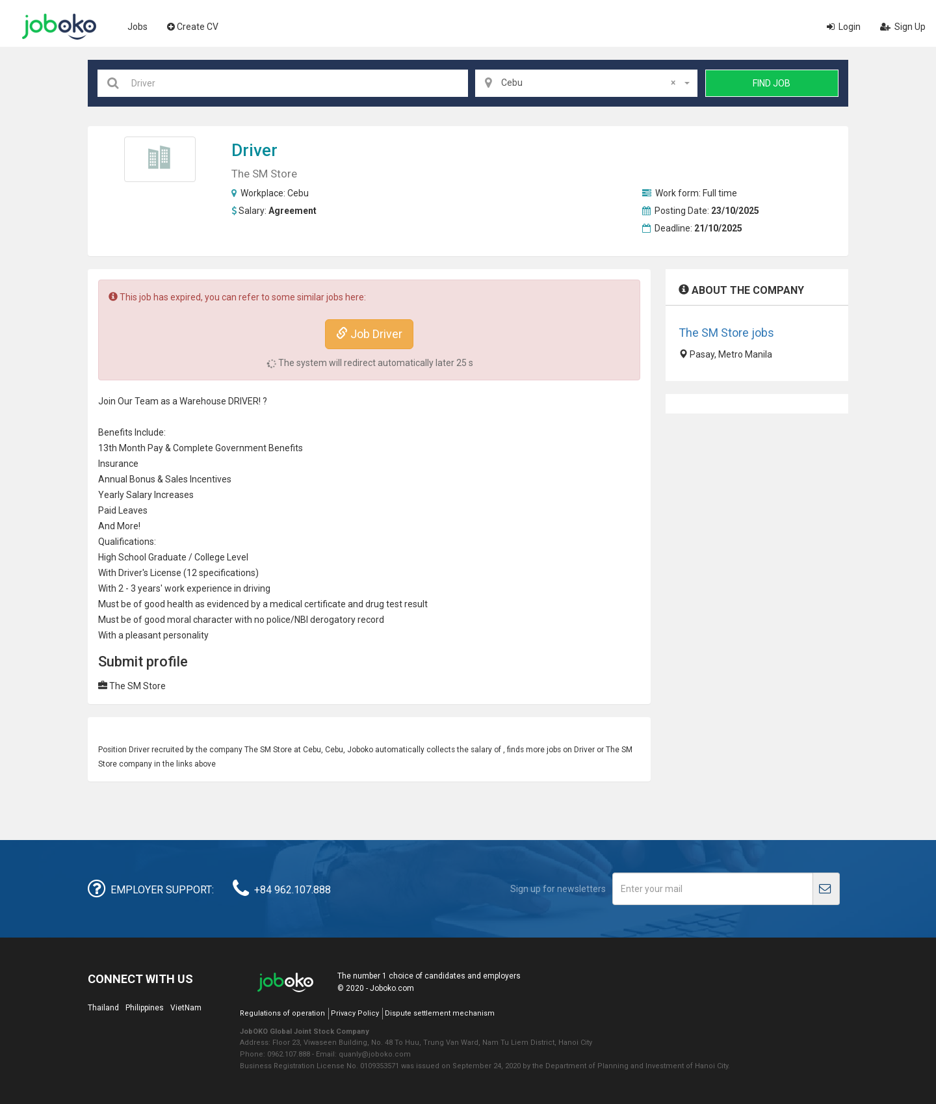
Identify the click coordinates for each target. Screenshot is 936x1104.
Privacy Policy (355, 1013)
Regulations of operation (282, 1013)
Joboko (59, 26)
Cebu (298, 193)
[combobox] (586, 83)
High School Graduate (142, 557)
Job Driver (369, 334)
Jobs (137, 26)
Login (844, 26)
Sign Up (903, 26)
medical (286, 604)
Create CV (192, 26)
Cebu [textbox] (588, 82)
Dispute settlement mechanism (440, 1013)
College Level (221, 557)
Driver (254, 150)
